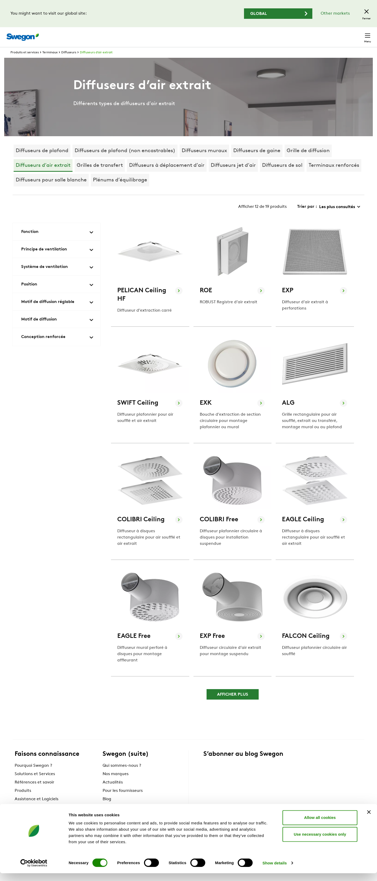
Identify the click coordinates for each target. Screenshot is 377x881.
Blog (107, 809)
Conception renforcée (57, 347)
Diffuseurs (68, 62)
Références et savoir (34, 792)
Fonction (57, 242)
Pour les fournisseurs (123, 800)
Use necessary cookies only (320, 842)
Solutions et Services (35, 784)
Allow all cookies (320, 825)
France (333, 34)
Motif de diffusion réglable (57, 312)
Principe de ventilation (57, 259)
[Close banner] (369, 820)
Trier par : (307, 216)
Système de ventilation (57, 277)
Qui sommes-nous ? (122, 775)
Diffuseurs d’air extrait (96, 62)
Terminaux (50, 62)
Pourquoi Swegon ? (33, 775)
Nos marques (116, 784)
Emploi (312, 34)
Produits (23, 800)
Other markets (335, 14)
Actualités (113, 792)
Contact (358, 34)
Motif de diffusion (57, 329)
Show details (275, 870)
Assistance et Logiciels (36, 809)
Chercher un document (275, 35)
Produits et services (24, 62)
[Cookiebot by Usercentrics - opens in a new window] (34, 871)
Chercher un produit (222, 34)
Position (57, 294)
